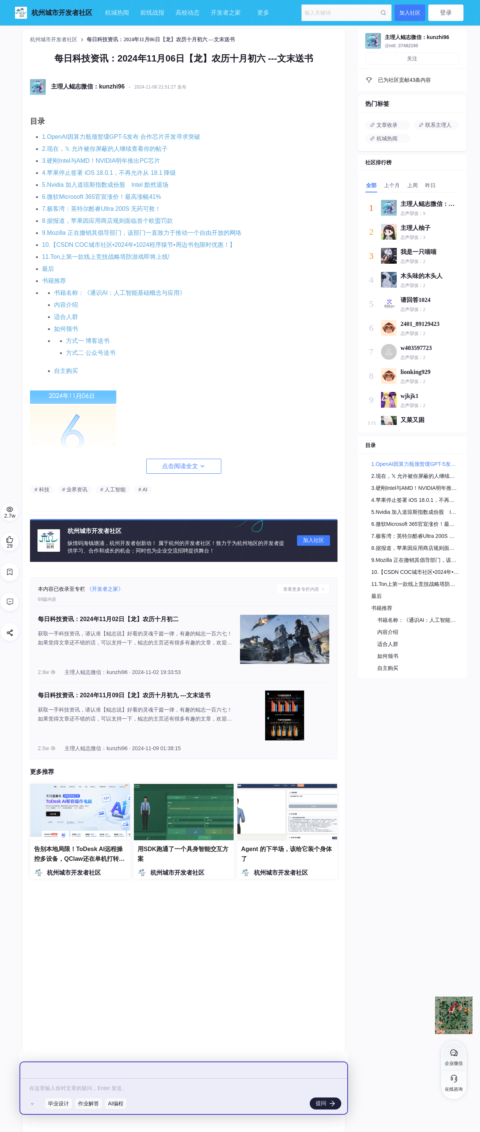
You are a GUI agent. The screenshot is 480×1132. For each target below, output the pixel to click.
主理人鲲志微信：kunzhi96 (417, 37)
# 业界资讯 (75, 489)
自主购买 (66, 371)
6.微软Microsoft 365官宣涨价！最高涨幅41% (101, 197)
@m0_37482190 (401, 45)
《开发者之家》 (105, 589)
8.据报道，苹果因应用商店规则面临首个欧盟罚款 (107, 221)
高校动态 (188, 12)
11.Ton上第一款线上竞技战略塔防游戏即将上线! (106, 257)
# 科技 (42, 489)
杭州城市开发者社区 (54, 39)
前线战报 (152, 12)
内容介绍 (66, 305)
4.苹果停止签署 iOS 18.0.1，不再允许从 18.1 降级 (109, 173)
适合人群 (66, 317)
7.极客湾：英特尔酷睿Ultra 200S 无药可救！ (101, 209)
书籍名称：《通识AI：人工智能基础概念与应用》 (120, 293)
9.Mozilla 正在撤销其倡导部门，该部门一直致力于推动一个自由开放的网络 (142, 233)
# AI (142, 489)
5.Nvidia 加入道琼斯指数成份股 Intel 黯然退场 (105, 185)
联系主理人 (435, 125)
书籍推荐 (54, 281)
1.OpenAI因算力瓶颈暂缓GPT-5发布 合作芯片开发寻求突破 (121, 137)
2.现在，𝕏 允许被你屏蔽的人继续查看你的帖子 (105, 149)
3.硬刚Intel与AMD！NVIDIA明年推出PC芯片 (101, 161)
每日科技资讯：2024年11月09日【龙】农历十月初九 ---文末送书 (124, 695)
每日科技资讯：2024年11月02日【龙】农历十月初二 (108, 619)
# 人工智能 (113, 489)
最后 (48, 269)
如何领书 (66, 329)
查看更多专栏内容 (301, 589)
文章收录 (384, 125)
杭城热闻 (117, 12)
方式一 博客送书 (88, 341)
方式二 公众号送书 (91, 353)
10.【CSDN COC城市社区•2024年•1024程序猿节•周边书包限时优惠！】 (139, 245)
